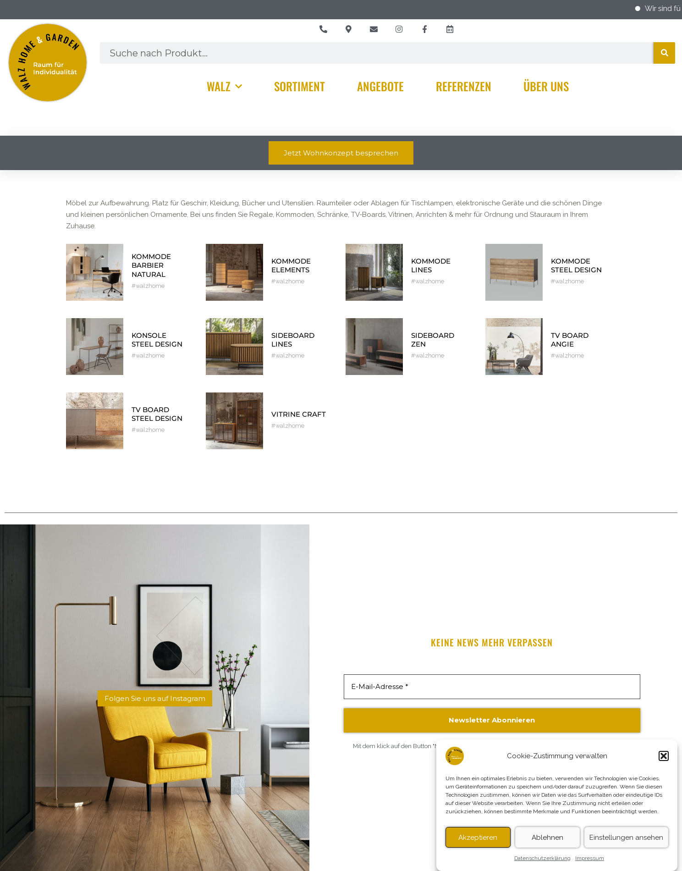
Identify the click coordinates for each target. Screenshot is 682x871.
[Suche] (664, 53)
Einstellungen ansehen (626, 844)
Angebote (380, 85)
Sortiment (299, 85)
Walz (224, 86)
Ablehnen (547, 844)
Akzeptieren (477, 844)
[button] (663, 763)
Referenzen (463, 85)
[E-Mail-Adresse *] (492, 687)
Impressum (589, 865)
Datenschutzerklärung (542, 865)
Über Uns (546, 85)
